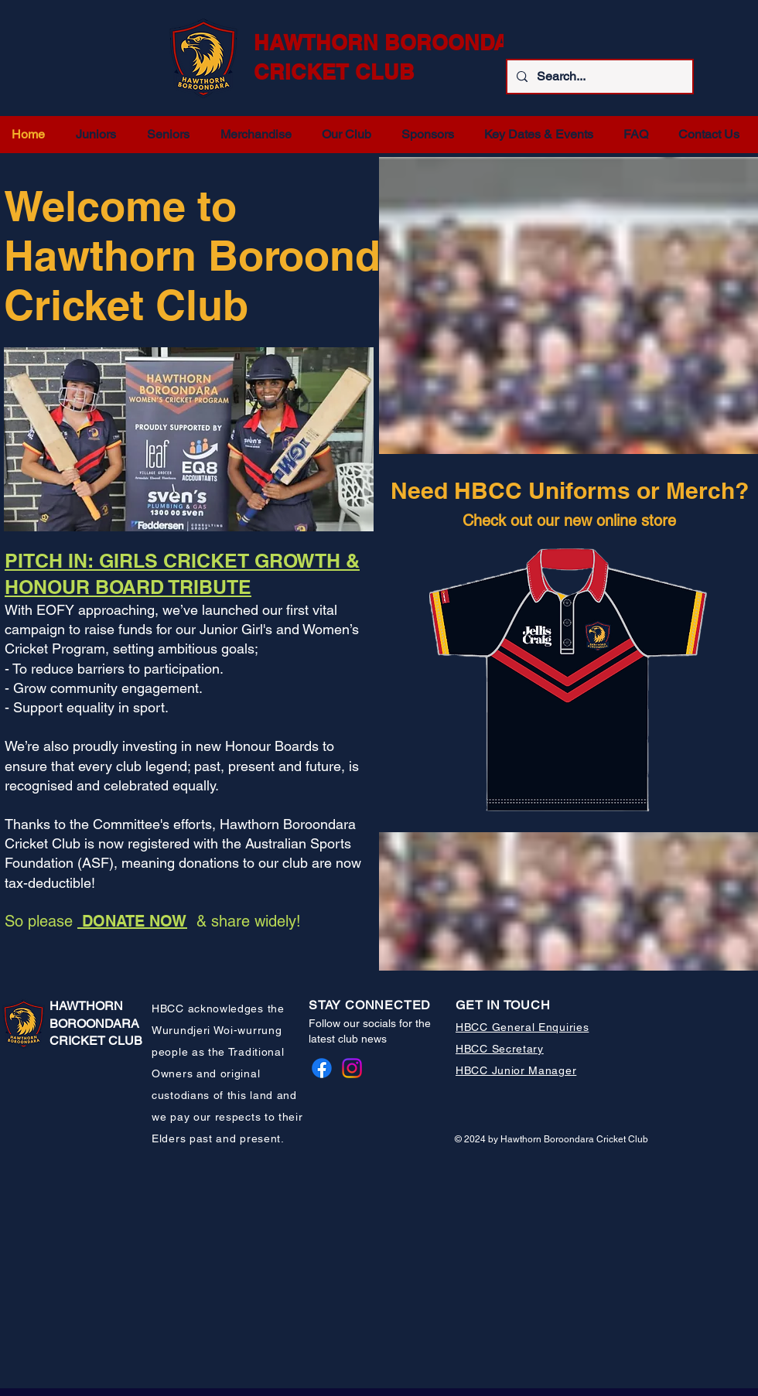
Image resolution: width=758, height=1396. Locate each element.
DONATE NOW (132, 921)
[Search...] (598, 76)
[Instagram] (352, 1068)
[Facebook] (322, 1068)
